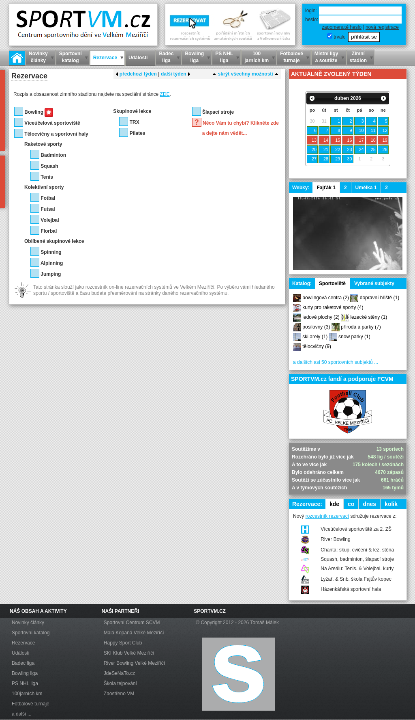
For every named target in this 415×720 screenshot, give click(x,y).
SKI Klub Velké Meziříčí (129, 653)
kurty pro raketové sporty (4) (332, 307)
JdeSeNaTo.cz (119, 673)
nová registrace (382, 27)
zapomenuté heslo (342, 27)
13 (314, 140)
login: (311, 10)
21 (325, 149)
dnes (369, 504)
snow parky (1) (354, 336)
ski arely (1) (314, 336)
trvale (339, 37)
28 (325, 158)
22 (337, 149)
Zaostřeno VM (119, 693)
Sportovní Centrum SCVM (132, 622)
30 (349, 158)
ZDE (165, 94)
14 (325, 140)
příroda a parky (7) (361, 327)
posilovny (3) (316, 327)
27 (314, 158)
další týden (175, 74)
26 (385, 149)
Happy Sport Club (123, 643)
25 (373, 149)
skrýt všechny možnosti (245, 74)
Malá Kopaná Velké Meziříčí (134, 633)
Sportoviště (332, 283)
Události (20, 653)
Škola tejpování (120, 683)
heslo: (311, 19)
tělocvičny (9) (316, 346)
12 (385, 130)
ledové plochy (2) (320, 317)
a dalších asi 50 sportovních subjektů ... (335, 362)
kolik (391, 504)
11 (373, 130)
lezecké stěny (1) (368, 317)
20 (314, 149)
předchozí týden (136, 74)
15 (337, 140)
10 (361, 130)
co (351, 504)
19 (385, 140)
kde (334, 504)
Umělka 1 (366, 187)
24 (361, 149)
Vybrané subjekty (374, 283)
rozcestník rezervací (327, 516)
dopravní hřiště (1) (379, 298)
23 (349, 149)
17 (361, 140)
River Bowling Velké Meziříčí (134, 663)
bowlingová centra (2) (325, 298)
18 (373, 140)
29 (337, 158)
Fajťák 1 (326, 187)
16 (349, 140)
